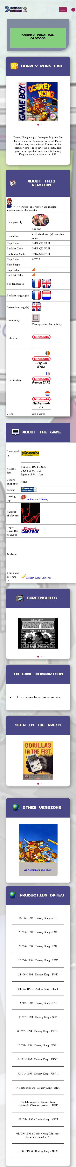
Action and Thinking (37, 499)
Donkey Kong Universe (36, 577)
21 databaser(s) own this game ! (48, 236)
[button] (38, 125)
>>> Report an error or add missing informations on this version (31, 208)
